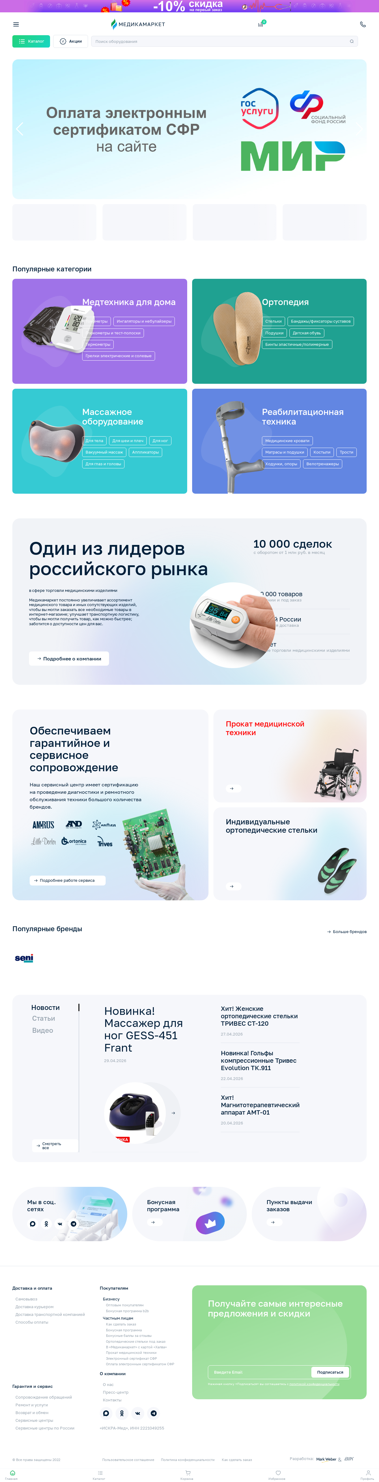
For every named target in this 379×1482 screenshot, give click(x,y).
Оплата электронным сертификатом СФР (140, 1364)
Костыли (322, 452)
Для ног (160, 440)
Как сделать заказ (121, 1324)
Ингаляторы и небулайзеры (144, 321)
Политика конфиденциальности (188, 1460)
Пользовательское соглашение (128, 1460)
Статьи (43, 1018)
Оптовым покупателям (125, 1305)
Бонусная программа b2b (127, 1311)
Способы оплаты (31, 1322)
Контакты (112, 1399)
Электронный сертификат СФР (131, 1358)
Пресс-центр (115, 1392)
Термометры (98, 344)
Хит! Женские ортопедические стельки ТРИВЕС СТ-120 (259, 1016)
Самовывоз (26, 1298)
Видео (42, 1030)
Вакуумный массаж (104, 452)
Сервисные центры (34, 1420)
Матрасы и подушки (284, 452)
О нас (108, 1384)
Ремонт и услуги (31, 1404)
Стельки (273, 321)
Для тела (94, 440)
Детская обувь (307, 332)
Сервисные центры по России (44, 1427)
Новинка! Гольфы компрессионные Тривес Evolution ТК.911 (259, 1060)
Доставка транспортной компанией (50, 1314)
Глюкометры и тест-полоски (113, 332)
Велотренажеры (322, 463)
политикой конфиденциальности (314, 1384)
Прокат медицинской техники (131, 1352)
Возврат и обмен (31, 1412)
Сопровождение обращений (43, 1397)
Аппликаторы (145, 452)
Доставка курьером (34, 1306)
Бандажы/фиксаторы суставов (321, 321)
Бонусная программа (163, 1205)
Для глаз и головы (103, 463)
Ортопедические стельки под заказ (136, 1341)
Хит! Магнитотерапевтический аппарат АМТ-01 (260, 1105)
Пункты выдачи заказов (289, 1205)
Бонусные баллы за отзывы (129, 1335)
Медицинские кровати (287, 440)
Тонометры (96, 321)
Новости (45, 1007)
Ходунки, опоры (281, 463)
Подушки (274, 332)
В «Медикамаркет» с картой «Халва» (136, 1347)
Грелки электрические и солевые (119, 355)
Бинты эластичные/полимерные (297, 344)
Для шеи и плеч (127, 440)
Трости (346, 452)
